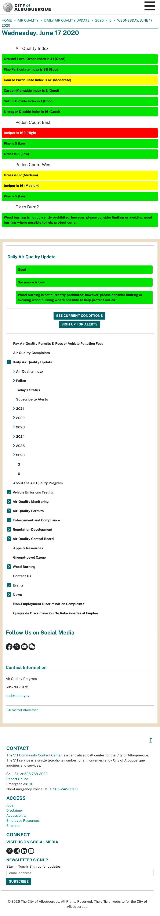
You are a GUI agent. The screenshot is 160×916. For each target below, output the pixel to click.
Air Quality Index (29, 371)
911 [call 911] (31, 784)
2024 (20, 437)
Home (7, 20)
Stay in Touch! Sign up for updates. (33, 866)
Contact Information (26, 667)
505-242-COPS (65, 789)
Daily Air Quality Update (67, 20)
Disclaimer (14, 810)
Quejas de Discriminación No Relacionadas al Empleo (55, 613)
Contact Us (22, 576)
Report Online (17, 779)
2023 (20, 427)
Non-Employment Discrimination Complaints (48, 604)
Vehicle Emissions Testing (33, 492)
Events (18, 585)
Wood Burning (24, 567)
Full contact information (22, 710)
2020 (99, 20)
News (17, 595)
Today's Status (28, 390)
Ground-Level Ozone (29, 557)
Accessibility (16, 815)
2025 (20, 446)
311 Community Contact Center (37, 755)
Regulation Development (32, 530)
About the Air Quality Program (38, 483)
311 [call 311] (16, 774)
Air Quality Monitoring (31, 502)
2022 (20, 418)
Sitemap (13, 826)
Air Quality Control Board (33, 539)
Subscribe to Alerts (32, 399)
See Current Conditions (79, 316)
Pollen (21, 381)
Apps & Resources (28, 548)
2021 (20, 409)
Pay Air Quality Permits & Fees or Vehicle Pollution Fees (58, 344)
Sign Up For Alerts (79, 324)
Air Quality (28, 20)
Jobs (9, 805)
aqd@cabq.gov (17, 696)
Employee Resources (23, 821)
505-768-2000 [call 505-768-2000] (36, 774)
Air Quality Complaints (31, 353)
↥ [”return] (151, 740)
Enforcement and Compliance (36, 520)
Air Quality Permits (28, 511)
